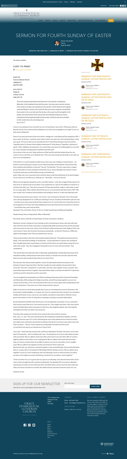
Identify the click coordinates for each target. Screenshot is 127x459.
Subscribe (95, 386)
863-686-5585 (114, 6)
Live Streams (100, 20)
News (55, 20)
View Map (50, 403)
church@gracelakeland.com (77, 403)
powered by (108, 453)
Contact (103, 6)
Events (62, 20)
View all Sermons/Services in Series (91, 172)
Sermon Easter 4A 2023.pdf (22, 69)
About (48, 20)
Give (111, 20)
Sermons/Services (85, 20)
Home (41, 20)
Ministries (72, 20)
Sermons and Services (38, 51)
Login (41, 453)
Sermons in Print (57, 51)
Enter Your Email (69, 383)
